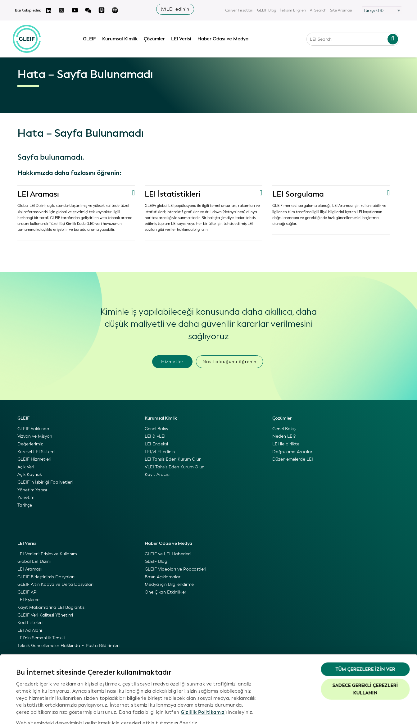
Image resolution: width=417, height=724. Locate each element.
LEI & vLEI (155, 436)
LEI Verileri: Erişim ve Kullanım (47, 554)
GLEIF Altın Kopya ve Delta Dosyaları (55, 584)
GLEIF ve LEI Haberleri (168, 554)
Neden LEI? (284, 436)
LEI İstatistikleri (173, 194)
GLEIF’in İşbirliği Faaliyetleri (45, 482)
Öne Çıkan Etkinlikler (165, 592)
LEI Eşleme (28, 600)
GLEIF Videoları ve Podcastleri (175, 569)
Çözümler (155, 38)
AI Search (318, 10)
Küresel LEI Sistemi (36, 452)
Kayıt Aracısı (157, 474)
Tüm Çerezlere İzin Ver (365, 638)
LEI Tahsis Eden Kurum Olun (173, 459)
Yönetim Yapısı (32, 490)
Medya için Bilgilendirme (169, 584)
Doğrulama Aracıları (292, 452)
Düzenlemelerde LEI (292, 459)
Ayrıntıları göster (35, 712)
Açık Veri (25, 467)
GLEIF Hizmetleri (34, 459)
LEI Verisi (183, 38)
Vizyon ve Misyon (34, 436)
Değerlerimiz (30, 444)
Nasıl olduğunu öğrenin (229, 362)
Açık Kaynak (29, 474)
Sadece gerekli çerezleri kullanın (365, 657)
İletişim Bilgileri (293, 10)
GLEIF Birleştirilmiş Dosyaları (46, 577)
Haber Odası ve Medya (224, 38)
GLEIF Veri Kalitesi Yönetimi (45, 615)
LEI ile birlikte (285, 444)
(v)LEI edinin (175, 9)
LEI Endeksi (156, 444)
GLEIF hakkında (33, 429)
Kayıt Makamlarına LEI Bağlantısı (51, 607)
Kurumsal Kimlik (121, 38)
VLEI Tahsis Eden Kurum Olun (174, 467)
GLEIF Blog (266, 10)
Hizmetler (172, 362)
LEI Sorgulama (298, 194)
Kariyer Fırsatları (238, 10)
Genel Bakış (156, 429)
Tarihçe (24, 505)
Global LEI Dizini (34, 561)
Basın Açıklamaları (163, 577)
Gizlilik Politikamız (202, 680)
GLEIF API (27, 592)
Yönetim (25, 497)
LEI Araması (38, 194)
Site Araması (341, 10)
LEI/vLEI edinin (160, 452)
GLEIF (90, 38)
